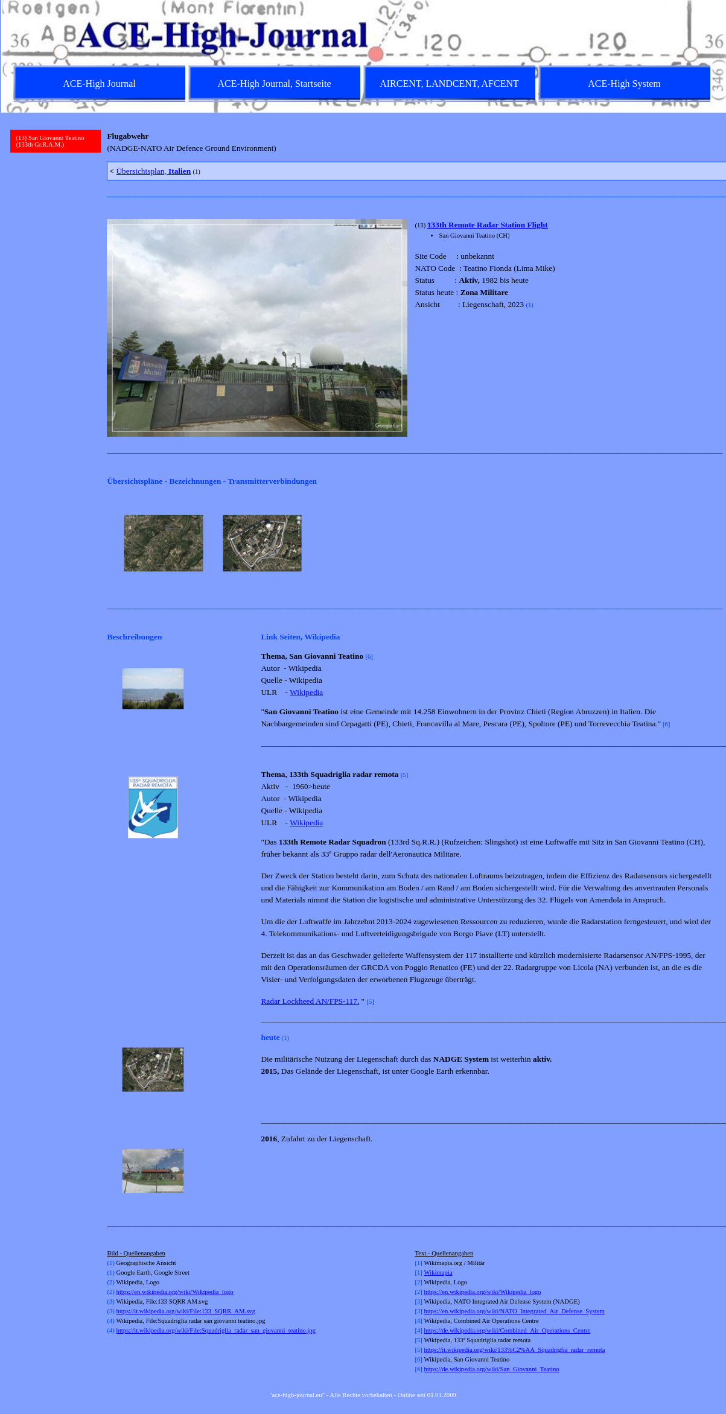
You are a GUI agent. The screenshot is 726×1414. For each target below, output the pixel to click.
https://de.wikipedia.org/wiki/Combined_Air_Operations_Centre (507, 1330)
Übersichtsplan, (153, 171)
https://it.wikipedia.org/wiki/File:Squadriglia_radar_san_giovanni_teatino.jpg (216, 1330)
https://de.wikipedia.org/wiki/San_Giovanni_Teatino (491, 1369)
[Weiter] (709, 543)
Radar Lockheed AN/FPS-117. (310, 1001)
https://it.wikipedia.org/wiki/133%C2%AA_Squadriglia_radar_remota (514, 1349)
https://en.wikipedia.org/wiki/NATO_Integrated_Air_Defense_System (514, 1311)
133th (437, 224)
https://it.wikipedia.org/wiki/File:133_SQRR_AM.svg (185, 1311)
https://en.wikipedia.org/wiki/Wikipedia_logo (175, 1292)
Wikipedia (306, 692)
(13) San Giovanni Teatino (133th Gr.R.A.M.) (50, 141)
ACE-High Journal (99, 83)
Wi (428, 1272)
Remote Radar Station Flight (498, 224)
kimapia (441, 1272)
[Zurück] (112, 543)
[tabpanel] (411, 142)
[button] (153, 689)
